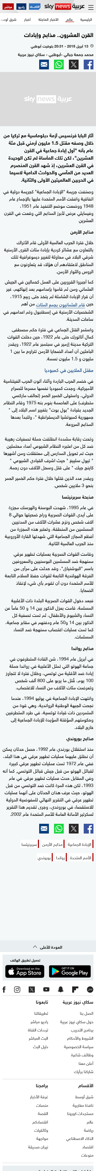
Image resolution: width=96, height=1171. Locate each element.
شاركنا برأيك (83, 1071)
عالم (90, 1121)
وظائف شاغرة (82, 1054)
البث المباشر (38, 1037)
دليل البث (40, 1046)
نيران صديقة (38, 1146)
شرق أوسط (84, 1096)
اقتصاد (87, 1146)
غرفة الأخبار (39, 1096)
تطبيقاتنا (41, 1013)
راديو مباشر (39, 1021)
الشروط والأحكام (80, 1037)
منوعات (87, 1154)
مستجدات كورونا (80, 1113)
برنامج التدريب (82, 1029)
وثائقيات (41, 1129)
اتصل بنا (86, 1013)
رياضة (88, 1129)
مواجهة (42, 1138)
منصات (42, 1105)
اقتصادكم (40, 1121)
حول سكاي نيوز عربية (76, 1021)
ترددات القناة (38, 1029)
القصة (43, 1113)
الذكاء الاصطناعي (79, 1138)
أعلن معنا (86, 1063)
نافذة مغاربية (83, 1105)
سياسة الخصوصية (78, 1046)
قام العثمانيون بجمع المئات (60, 304)
